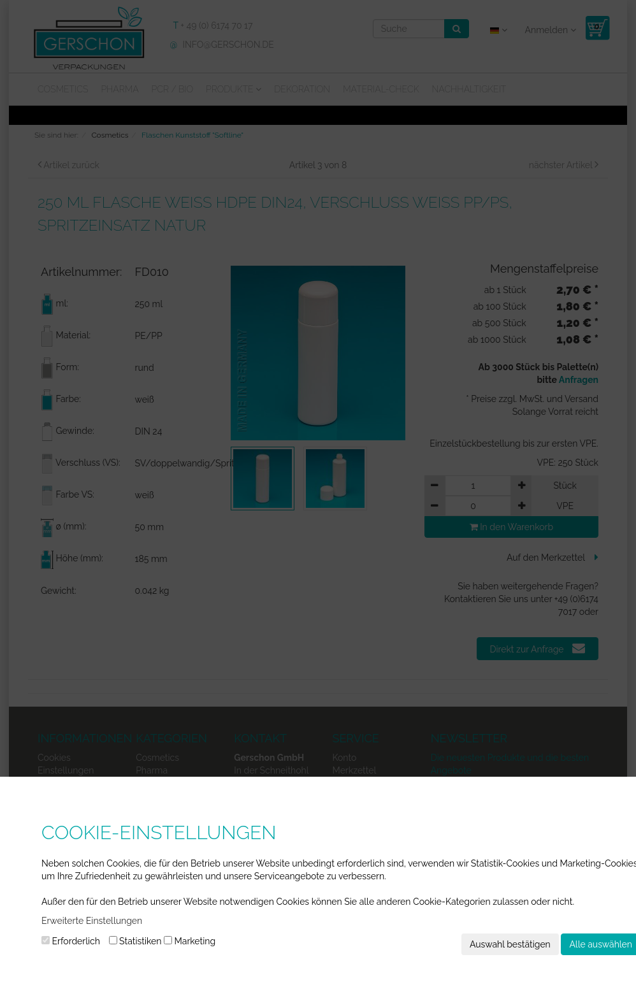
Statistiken (135, 941)
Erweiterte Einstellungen (91, 921)
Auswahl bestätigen (510, 944)
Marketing (189, 941)
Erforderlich (70, 941)
